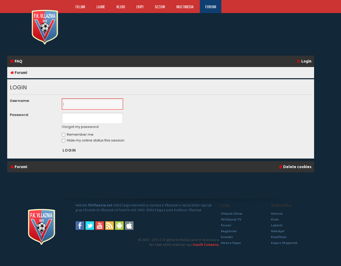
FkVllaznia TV (231, 219)
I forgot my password (80, 126)
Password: (19, 114)
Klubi (120, 6)
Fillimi (80, 6)
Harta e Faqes (231, 242)
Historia (276, 213)
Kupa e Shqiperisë (284, 242)
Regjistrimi (229, 231)
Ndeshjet (278, 231)
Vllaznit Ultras (231, 213)
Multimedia (185, 6)
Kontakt (227, 237)
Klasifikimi (278, 237)
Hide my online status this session (93, 140)
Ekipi (139, 6)
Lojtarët (276, 225)
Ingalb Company (206, 244)
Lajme (100, 6)
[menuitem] (16, 61)
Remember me (78, 134)
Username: (20, 100)
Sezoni (160, 6)
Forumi (210, 6)
